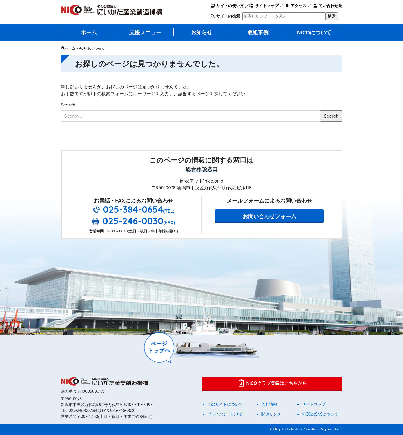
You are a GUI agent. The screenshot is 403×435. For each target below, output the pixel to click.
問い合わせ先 (327, 5)
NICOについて (314, 32)
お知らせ (201, 32)
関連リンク (271, 414)
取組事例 (258, 32)
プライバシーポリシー (227, 414)
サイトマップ (264, 5)
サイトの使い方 (227, 5)
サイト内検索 (228, 16)
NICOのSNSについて (320, 414)
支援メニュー (145, 32)
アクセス (295, 5)
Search (68, 105)
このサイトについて (225, 404)
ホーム (89, 32)
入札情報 (269, 404)
